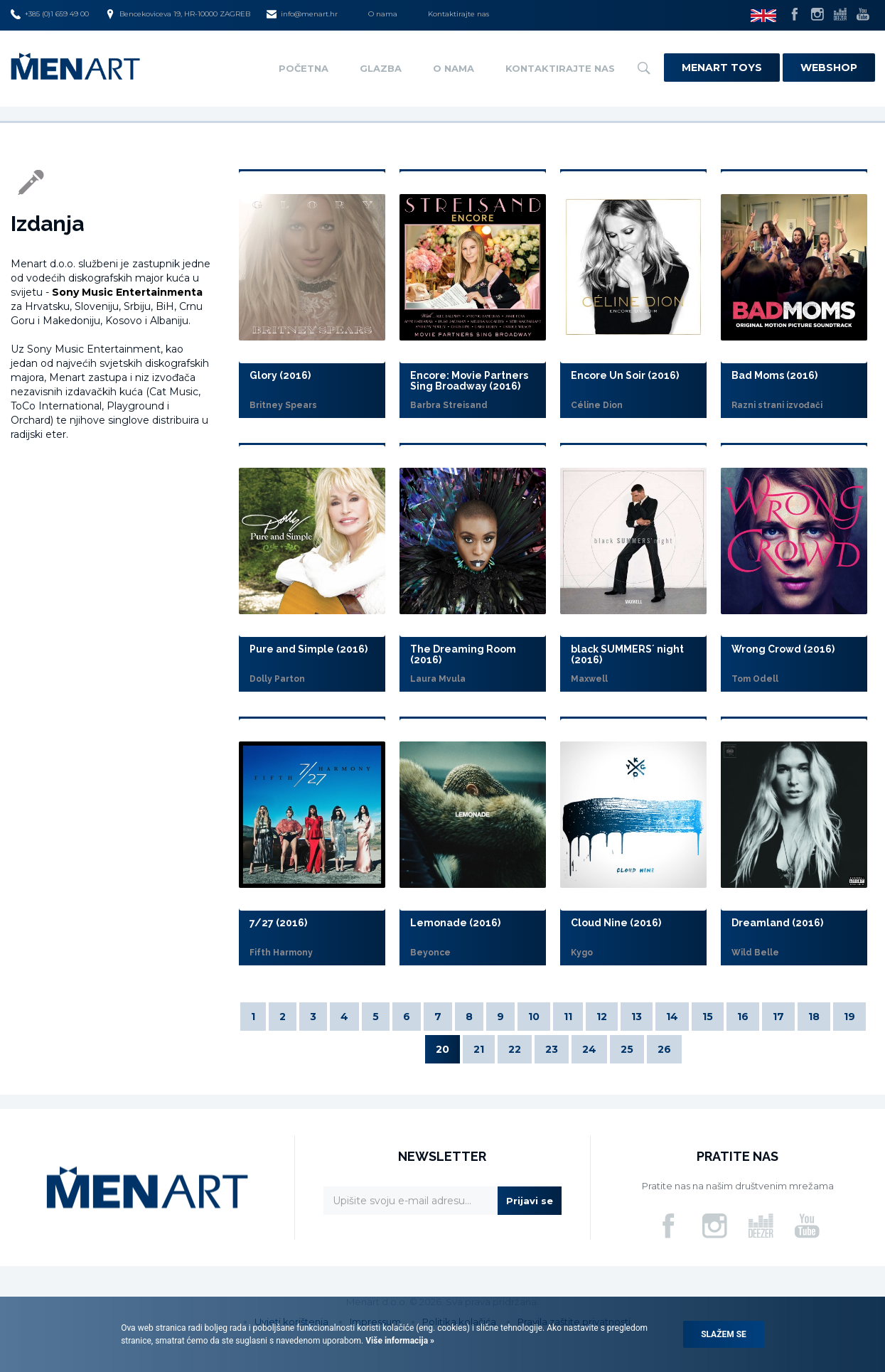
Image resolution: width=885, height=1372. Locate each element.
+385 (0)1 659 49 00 (50, 14)
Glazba (381, 68)
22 (514, 1049)
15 (707, 1016)
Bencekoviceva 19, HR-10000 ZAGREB (177, 14)
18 (814, 1016)
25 (627, 1049)
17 (778, 1016)
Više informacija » (398, 1341)
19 (849, 1016)
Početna (303, 68)
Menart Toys (722, 67)
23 (551, 1049)
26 (664, 1049)
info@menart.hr (302, 14)
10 (534, 1016)
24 (589, 1049)
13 (636, 1016)
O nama (382, 13)
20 (442, 1049)
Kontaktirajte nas (458, 13)
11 (568, 1016)
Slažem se (723, 1334)
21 (478, 1049)
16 (743, 1016)
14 (672, 1016)
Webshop (828, 67)
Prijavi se (529, 1200)
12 (601, 1016)
